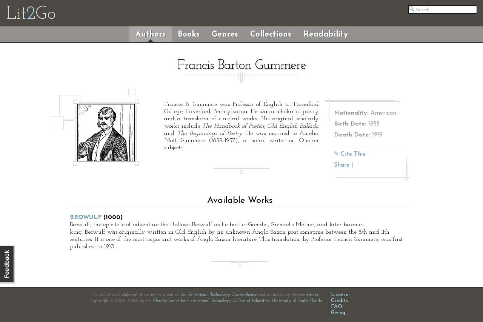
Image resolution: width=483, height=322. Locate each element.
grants (312, 295)
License (339, 294)
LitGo (30, 14)
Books (189, 34)
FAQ (337, 307)
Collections (270, 34)
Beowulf (86, 218)
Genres (225, 34)
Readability (325, 34)
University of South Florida (297, 301)
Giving (338, 313)
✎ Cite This (349, 154)
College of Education (251, 301)
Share (341, 165)
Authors (150, 34)
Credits (339, 301)
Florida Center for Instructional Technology (192, 301)
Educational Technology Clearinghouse (222, 295)
